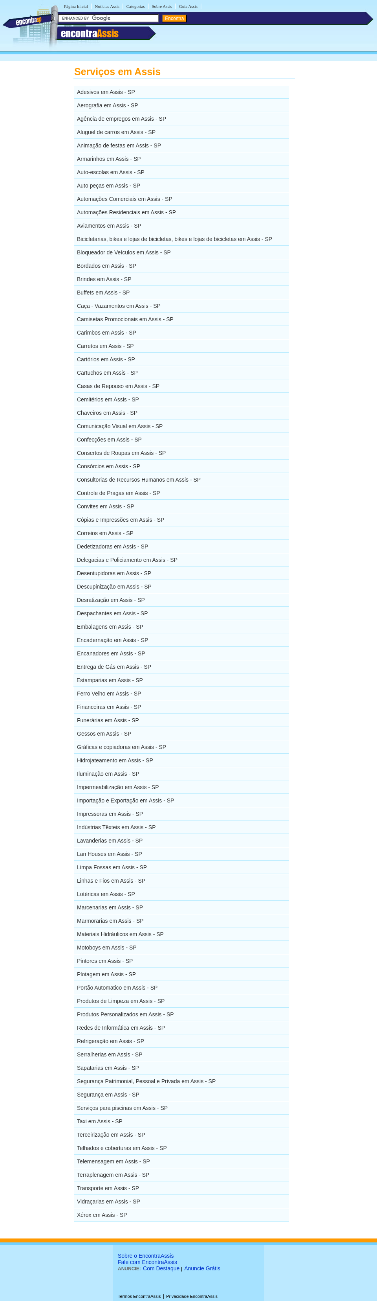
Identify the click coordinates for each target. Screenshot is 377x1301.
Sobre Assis (162, 6)
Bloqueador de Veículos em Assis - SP (124, 252)
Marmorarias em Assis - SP (110, 921)
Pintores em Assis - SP (105, 961)
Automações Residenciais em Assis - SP (126, 212)
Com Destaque (161, 1268)
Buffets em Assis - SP (103, 292)
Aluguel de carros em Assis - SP (116, 132)
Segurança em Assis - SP (108, 1094)
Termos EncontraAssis (139, 1296)
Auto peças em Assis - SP (108, 185)
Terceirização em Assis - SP (111, 1135)
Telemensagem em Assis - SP (113, 1161)
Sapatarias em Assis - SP (108, 1068)
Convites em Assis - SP (105, 506)
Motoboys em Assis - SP (107, 947)
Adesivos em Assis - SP (106, 92)
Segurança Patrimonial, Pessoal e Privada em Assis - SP (146, 1081)
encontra (90, 33)
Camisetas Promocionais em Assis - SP (125, 319)
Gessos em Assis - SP (104, 734)
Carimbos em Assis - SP (106, 332)
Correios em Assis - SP (105, 533)
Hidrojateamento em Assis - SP (115, 760)
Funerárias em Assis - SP (108, 720)
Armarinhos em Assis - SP (109, 159)
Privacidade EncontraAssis (192, 1296)
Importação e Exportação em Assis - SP (125, 800)
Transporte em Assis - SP (108, 1188)
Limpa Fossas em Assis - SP (112, 867)
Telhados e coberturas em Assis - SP (122, 1148)
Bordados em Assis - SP (106, 266)
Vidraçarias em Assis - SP (108, 1201)
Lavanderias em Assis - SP (110, 840)
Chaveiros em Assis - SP (107, 413)
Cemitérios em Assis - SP (108, 399)
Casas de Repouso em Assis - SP (118, 386)
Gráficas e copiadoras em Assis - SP (121, 747)
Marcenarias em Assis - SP (110, 907)
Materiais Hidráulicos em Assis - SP (120, 934)
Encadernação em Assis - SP (112, 640)
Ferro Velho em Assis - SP (109, 693)
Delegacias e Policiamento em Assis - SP (127, 560)
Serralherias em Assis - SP (110, 1054)
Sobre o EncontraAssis (146, 1256)
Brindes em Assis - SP (104, 279)
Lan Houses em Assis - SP (109, 854)
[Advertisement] (336, 183)
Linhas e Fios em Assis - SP (111, 881)
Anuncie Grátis (202, 1268)
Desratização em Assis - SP (111, 600)
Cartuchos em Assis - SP (107, 373)
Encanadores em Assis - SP (111, 653)
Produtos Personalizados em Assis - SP (125, 1014)
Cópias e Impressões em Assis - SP (121, 520)
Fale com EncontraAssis (147, 1262)
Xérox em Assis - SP (102, 1215)
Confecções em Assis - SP (109, 439)
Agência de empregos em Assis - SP (121, 119)
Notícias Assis (107, 6)
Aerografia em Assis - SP (107, 105)
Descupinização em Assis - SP (114, 586)
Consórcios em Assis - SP (108, 466)
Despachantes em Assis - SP (112, 613)
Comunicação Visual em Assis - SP (120, 426)
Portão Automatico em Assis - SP (117, 987)
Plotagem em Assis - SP (106, 974)
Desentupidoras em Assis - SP (114, 573)
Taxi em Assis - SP (100, 1121)
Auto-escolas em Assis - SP (111, 172)
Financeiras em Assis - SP (109, 707)
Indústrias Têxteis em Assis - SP (116, 827)
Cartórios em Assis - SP (106, 359)
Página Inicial (76, 6)
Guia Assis (188, 6)
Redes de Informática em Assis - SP (121, 1028)
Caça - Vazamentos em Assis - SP (119, 306)
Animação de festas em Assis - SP (119, 145)
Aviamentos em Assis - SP (109, 226)
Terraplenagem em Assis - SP (113, 1175)
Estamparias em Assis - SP (110, 680)
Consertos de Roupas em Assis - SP (121, 453)
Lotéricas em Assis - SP (106, 894)
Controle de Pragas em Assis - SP (118, 493)
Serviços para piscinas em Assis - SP (122, 1108)
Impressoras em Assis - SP (110, 814)
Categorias (135, 6)
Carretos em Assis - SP (105, 346)
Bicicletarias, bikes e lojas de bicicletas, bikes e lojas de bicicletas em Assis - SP (174, 239)
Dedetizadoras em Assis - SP (112, 546)
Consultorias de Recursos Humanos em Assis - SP (139, 480)
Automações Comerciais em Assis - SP (124, 199)
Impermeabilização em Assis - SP (118, 787)
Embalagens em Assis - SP (110, 627)
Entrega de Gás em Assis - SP (114, 667)
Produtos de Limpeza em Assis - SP (121, 1001)
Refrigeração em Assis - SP (110, 1041)
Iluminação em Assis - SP (108, 774)
